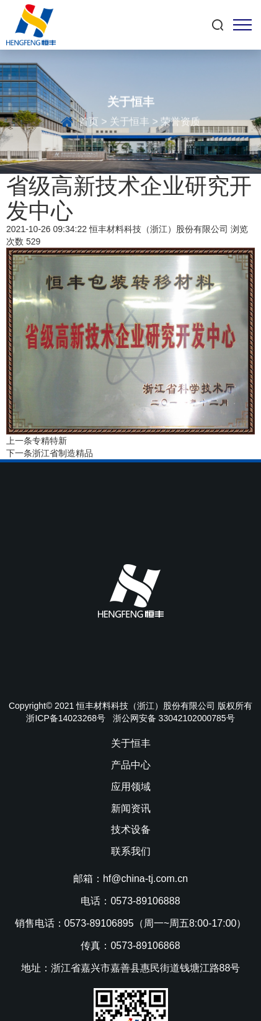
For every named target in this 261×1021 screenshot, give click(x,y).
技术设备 (131, 829)
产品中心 (131, 765)
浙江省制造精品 (62, 453)
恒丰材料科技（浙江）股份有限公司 (158, 229)
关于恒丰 (129, 123)
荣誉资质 (180, 123)
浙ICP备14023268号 (65, 718)
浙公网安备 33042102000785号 (174, 718)
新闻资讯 (131, 808)
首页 (89, 123)
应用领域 (131, 786)
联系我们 (131, 851)
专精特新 (49, 441)
